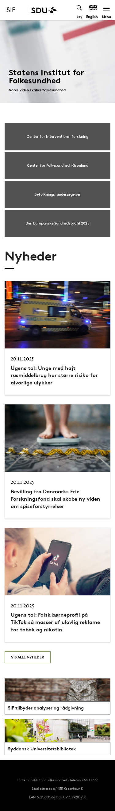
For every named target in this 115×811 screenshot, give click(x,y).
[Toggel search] (79, 10)
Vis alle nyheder (27, 657)
